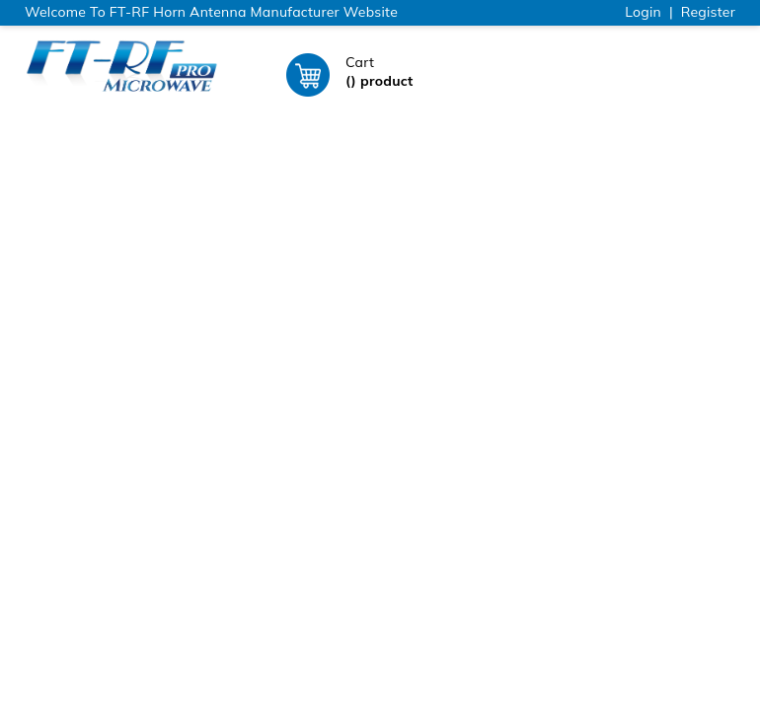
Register (708, 12)
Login (643, 12)
